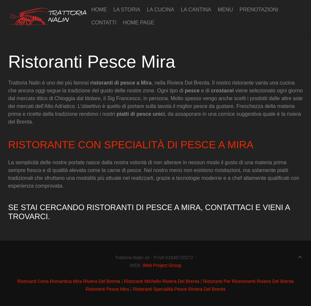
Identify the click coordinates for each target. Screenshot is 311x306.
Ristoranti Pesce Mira (107, 289)
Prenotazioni (258, 9)
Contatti (104, 22)
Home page (138, 22)
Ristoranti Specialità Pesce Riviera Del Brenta (179, 289)
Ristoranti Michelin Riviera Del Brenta (161, 281)
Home (99, 9)
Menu (225, 9)
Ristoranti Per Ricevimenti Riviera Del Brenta (248, 281)
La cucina (160, 9)
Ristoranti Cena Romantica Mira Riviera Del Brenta (68, 281)
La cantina (196, 9)
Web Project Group (162, 265)
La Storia (126, 9)
